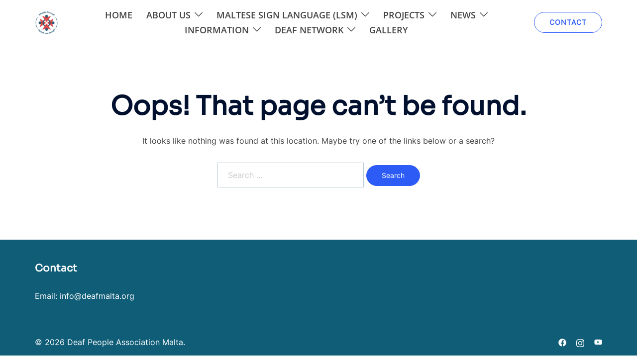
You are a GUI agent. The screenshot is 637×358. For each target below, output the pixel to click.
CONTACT (568, 22)
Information (217, 30)
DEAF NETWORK (309, 30)
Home (118, 15)
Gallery (388, 30)
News (463, 15)
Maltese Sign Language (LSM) (286, 15)
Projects (404, 15)
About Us (168, 15)
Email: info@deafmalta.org (84, 296)
